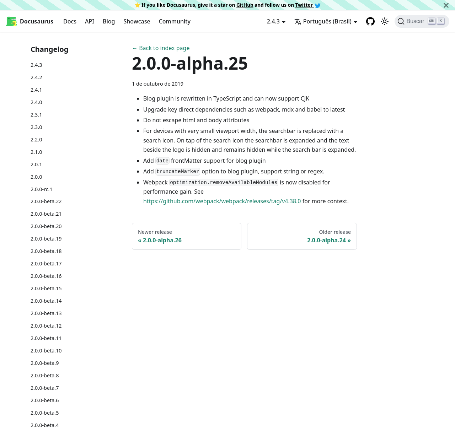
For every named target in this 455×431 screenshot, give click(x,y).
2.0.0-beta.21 (46, 213)
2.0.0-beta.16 (46, 276)
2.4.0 (36, 102)
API (89, 21)
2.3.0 (36, 127)
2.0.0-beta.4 (45, 425)
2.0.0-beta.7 (45, 387)
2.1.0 (36, 152)
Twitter (308, 4)
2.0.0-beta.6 (45, 400)
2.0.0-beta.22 (46, 201)
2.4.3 (36, 64)
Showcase (136, 21)
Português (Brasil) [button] (323, 21)
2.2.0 (36, 139)
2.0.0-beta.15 (46, 288)
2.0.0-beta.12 (46, 325)
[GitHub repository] (370, 21)
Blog (109, 21)
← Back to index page (160, 48)
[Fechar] (446, 5)
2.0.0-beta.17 (46, 263)
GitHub (244, 4)
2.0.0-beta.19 (46, 238)
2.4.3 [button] (273, 21)
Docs (69, 21)
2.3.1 (36, 114)
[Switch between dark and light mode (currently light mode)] (384, 21)
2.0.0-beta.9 (45, 363)
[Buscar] (422, 21)
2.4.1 (36, 89)
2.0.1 (36, 164)
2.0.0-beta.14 (46, 300)
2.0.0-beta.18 (46, 251)
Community (175, 21)
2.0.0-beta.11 (46, 338)
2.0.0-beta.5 (45, 412)
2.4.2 (36, 77)
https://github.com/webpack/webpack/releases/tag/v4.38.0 (222, 201)
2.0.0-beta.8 (45, 375)
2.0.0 (36, 176)
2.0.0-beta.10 (46, 350)
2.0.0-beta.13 (46, 313)
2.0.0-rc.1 (42, 189)
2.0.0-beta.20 (46, 226)
